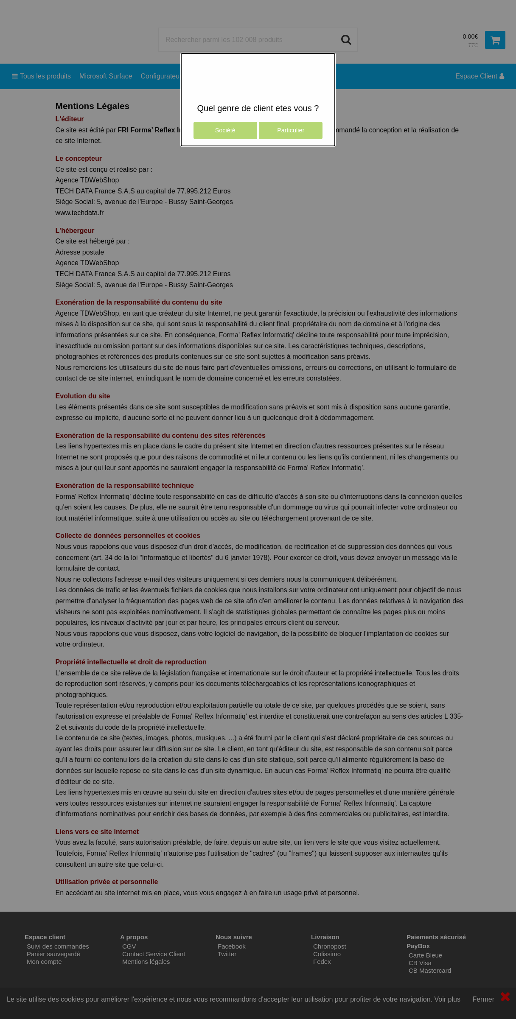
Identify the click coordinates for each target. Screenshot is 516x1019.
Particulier (290, 130)
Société (225, 130)
